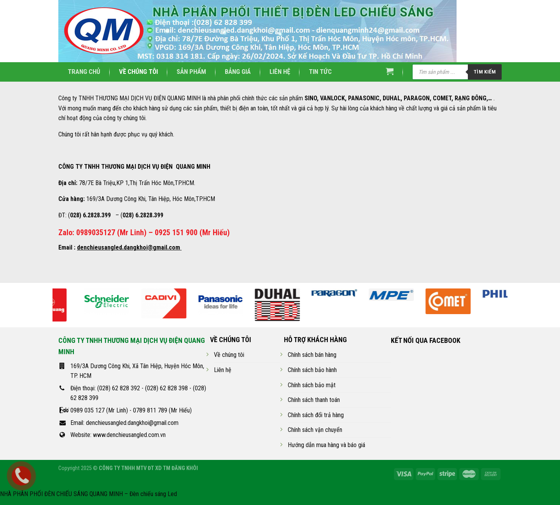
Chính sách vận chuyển (315, 429)
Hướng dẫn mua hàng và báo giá (326, 445)
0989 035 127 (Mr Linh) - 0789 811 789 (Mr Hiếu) (131, 410)
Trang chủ (84, 71)
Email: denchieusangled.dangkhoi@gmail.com (124, 422)
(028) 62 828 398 (166, 388)
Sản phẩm (191, 71)
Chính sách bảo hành (312, 370)
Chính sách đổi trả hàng (316, 415)
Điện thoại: (83, 388)
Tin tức (320, 71)
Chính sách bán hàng (312, 354)
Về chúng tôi (138, 71)
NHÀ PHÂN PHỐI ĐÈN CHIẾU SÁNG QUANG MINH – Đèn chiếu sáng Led (88, 494)
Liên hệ (280, 71)
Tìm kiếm (485, 72)
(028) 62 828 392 (118, 388)
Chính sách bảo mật (312, 385)
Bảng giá (238, 71)
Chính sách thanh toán (314, 400)
